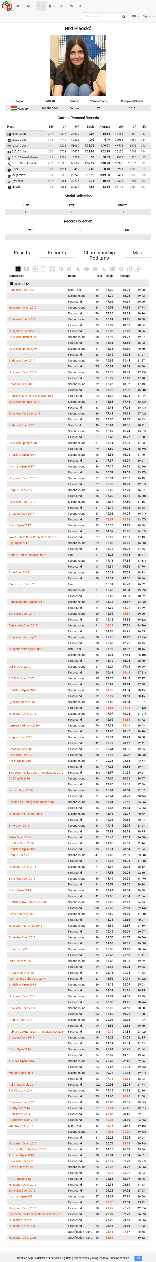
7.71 (91, 180)
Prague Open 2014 (20, 1019)
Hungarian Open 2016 (23, 713)
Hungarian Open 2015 (23, 866)
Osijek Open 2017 (20, 666)
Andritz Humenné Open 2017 (27, 554)
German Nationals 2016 (24, 725)
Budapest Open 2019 (22, 360)
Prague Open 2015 (20, 855)
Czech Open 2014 (20, 1049)
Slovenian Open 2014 (22, 1102)
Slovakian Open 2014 (22, 1008)
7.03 (91, 169)
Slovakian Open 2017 (22, 501)
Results (22, 253)
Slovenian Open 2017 (22, 613)
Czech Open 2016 (20, 760)
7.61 (91, 186)
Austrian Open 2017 (21, 466)
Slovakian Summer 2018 (24, 401)
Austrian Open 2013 (21, 1155)
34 (92, 157)
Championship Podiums (99, 255)
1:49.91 (105, 145)
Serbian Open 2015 (21, 913)
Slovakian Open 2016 (22, 755)
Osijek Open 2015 (20, 961)
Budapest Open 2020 (22, 289)
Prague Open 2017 (20, 490)
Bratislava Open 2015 (22, 849)
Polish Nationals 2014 (22, 1084)
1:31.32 (89, 145)
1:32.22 (89, 163)
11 (122, 212)
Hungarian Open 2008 (23, 1237)
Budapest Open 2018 (22, 425)
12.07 (90, 133)
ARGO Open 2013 (20, 1178)
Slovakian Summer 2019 (24, 337)
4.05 (91, 139)
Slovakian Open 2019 (22, 319)
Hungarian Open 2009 (23, 1225)
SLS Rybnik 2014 (19, 1108)
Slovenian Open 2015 (22, 937)
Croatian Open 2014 (21, 1037)
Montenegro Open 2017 (24, 584)
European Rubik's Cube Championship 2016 (36, 772)
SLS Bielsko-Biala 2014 (23, 1120)
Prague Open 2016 (20, 737)
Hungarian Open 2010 (23, 1220)
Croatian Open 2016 (21, 749)
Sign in (148, 16)
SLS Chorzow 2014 (21, 1090)
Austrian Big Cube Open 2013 (27, 1149)
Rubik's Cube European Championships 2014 (37, 1031)
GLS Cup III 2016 (19, 778)
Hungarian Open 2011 (23, 1208)
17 (26, 212)
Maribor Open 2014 (21, 1072)
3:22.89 (89, 151)
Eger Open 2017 (19, 543)
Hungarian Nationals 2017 (25, 649)
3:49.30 (105, 175)
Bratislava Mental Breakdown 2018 (31, 395)
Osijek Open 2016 (20, 837)
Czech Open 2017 (20, 525)
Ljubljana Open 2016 (22, 702)
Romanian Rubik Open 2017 (26, 601)
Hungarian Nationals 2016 (25, 813)
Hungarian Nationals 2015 (25, 925)
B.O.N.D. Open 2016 (21, 843)
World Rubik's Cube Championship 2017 (33, 537)
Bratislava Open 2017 (22, 454)
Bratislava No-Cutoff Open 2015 (29, 902)
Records (57, 253)
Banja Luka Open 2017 (23, 625)
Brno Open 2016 (19, 825)
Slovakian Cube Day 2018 (25, 413)
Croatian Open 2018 (21, 384)
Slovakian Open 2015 (22, 878)
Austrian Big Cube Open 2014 (27, 978)
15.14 (106, 133)
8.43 (107, 169)
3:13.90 (89, 175)
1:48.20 (105, 163)
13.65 (106, 186)
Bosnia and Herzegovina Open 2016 (31, 802)
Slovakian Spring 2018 (23, 443)
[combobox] (105, 16)
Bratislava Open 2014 (22, 984)
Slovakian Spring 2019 (23, 348)
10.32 (106, 180)
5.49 (107, 139)
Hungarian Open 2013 (23, 1143)
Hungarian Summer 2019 (24, 331)
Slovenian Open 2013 (22, 1161)
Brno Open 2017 (19, 572)
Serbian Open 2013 (21, 1167)
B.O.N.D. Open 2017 (21, 678)
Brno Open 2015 (19, 949)
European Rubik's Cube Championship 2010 (36, 1214)
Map (137, 253)
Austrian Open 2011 (21, 1196)
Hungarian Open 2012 (23, 1184)
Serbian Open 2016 (21, 790)
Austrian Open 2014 (21, 1061)
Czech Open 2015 (20, 890)
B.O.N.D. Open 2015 (21, 972)
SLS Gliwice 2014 (19, 1114)
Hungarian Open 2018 (23, 372)
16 (71, 212)
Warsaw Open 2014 (21, 1125)
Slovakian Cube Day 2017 (25, 637)
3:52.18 (105, 151)
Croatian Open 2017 (21, 513)
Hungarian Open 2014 (23, 996)
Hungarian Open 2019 (23, 307)
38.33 (106, 157)
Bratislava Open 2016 (22, 690)
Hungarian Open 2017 (23, 478)
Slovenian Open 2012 (22, 1190)
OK (138, 1258)
